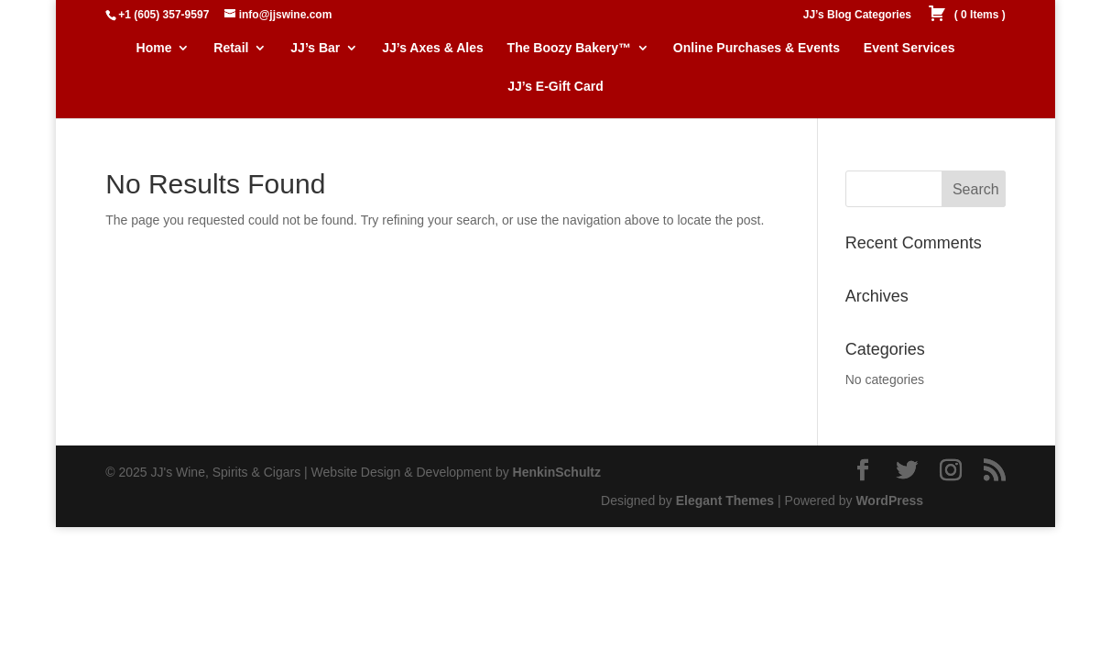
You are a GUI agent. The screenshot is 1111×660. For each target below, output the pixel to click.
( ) (966, 15)
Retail (230, 48)
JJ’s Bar (315, 48)
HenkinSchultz (557, 472)
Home (154, 48)
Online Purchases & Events (756, 48)
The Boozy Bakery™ (569, 48)
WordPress (889, 500)
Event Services (909, 48)
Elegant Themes (725, 500)
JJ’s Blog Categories (857, 15)
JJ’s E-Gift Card (555, 87)
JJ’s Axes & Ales (433, 48)
